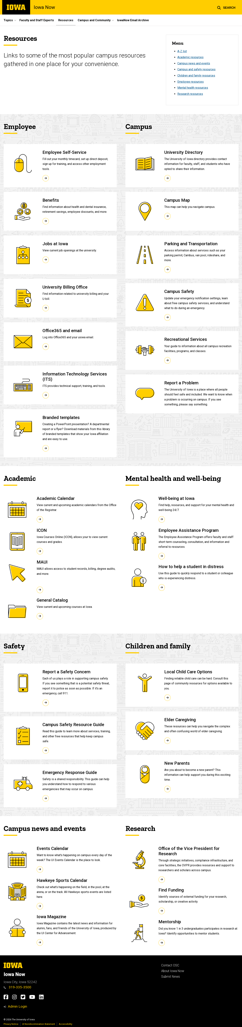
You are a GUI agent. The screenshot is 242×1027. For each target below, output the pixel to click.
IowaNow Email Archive (133, 20)
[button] (226, 7)
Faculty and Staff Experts (36, 20)
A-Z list (182, 51)
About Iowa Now (172, 971)
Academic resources (190, 57)
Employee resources (190, 81)
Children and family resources (196, 75)
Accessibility (65, 1024)
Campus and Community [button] (94, 20)
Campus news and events (193, 63)
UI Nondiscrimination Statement (38, 1024)
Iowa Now (44, 7)
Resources (65, 20)
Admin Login (17, 1006)
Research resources (190, 94)
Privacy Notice (11, 1024)
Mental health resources (192, 88)
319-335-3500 (17, 987)
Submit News (170, 976)
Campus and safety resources (196, 69)
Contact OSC (170, 965)
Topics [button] (8, 20)
